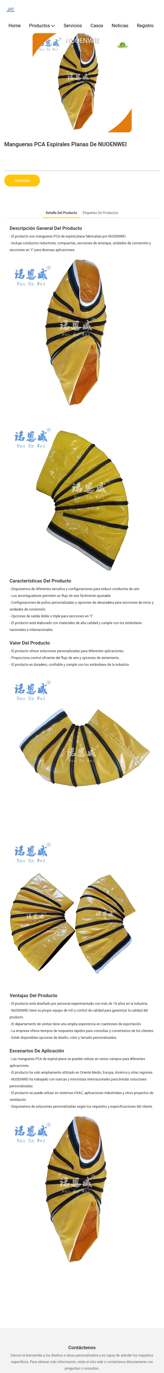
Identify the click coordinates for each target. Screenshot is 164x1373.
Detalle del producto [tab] (61, 213)
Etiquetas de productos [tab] (100, 213)
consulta (22, 180)
